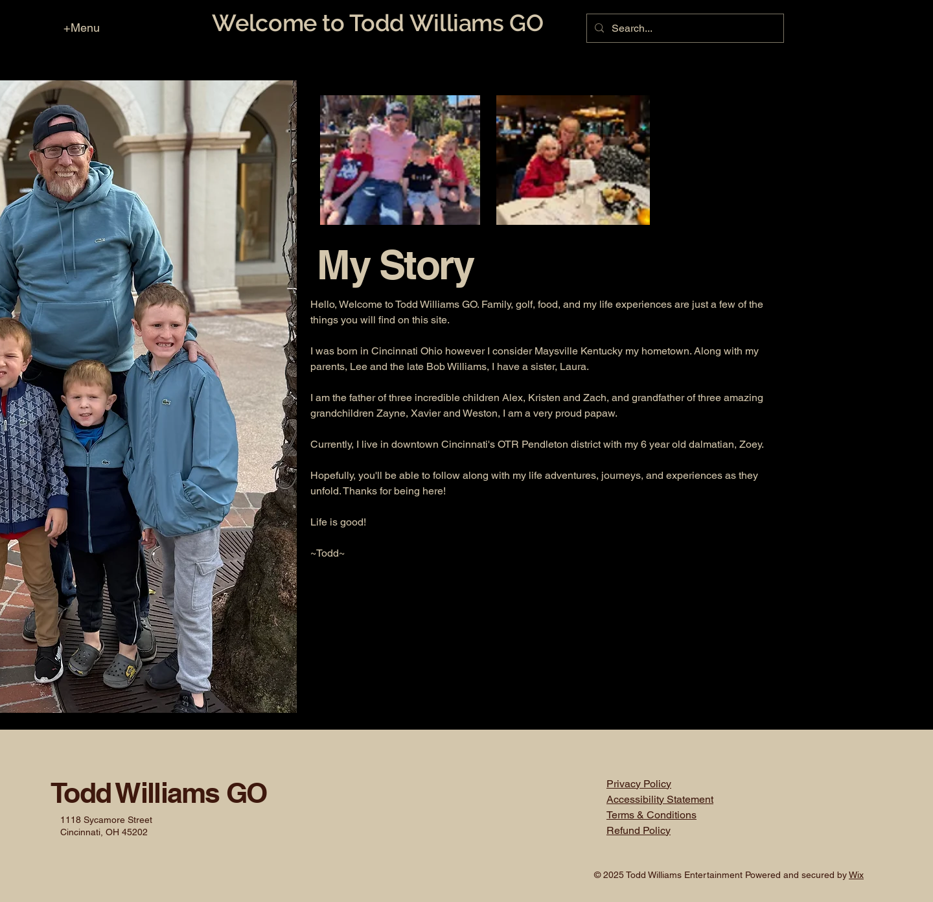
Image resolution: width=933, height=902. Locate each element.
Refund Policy (638, 830)
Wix (856, 875)
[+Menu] (76, 27)
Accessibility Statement (659, 799)
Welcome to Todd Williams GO (377, 22)
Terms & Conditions (651, 815)
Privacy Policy (638, 784)
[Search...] (684, 28)
